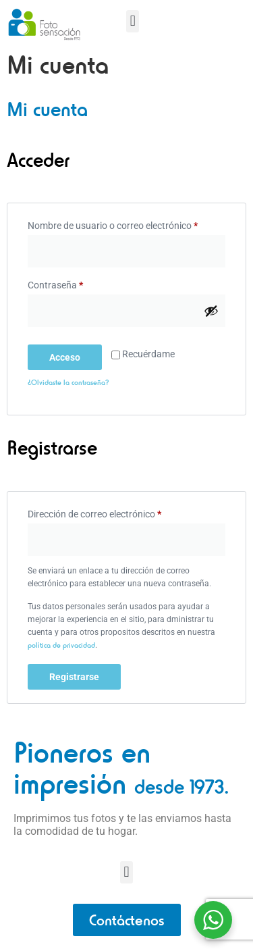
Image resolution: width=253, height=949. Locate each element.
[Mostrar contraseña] (211, 317)
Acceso (64, 364)
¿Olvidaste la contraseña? (68, 389)
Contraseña (78, 289)
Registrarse (74, 683)
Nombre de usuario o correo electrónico (126, 230)
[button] (132, 21)
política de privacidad (61, 651)
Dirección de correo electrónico (117, 518)
